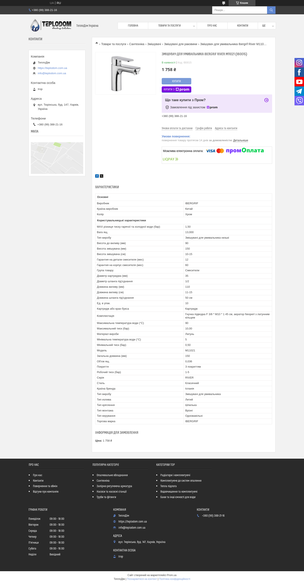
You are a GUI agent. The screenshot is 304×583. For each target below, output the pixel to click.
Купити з (176, 89)
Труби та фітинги (106, 497)
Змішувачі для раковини (180, 44)
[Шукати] (271, 10)
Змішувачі (154, 44)
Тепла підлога (168, 486)
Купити (176, 81)
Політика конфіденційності (174, 579)
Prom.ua (171, 575)
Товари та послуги (169, 25)
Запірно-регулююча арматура (114, 486)
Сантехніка (136, 44)
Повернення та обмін (45, 486)
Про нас (212, 25)
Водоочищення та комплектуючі (178, 491)
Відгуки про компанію (45, 491)
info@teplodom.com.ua (52, 73)
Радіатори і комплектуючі (175, 475)
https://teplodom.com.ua (52, 68)
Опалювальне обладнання (112, 475)
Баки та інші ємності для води (177, 497)
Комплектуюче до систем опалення (180, 480)
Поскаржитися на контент (142, 579)
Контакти (242, 25)
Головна (133, 25)
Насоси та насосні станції (112, 491)
